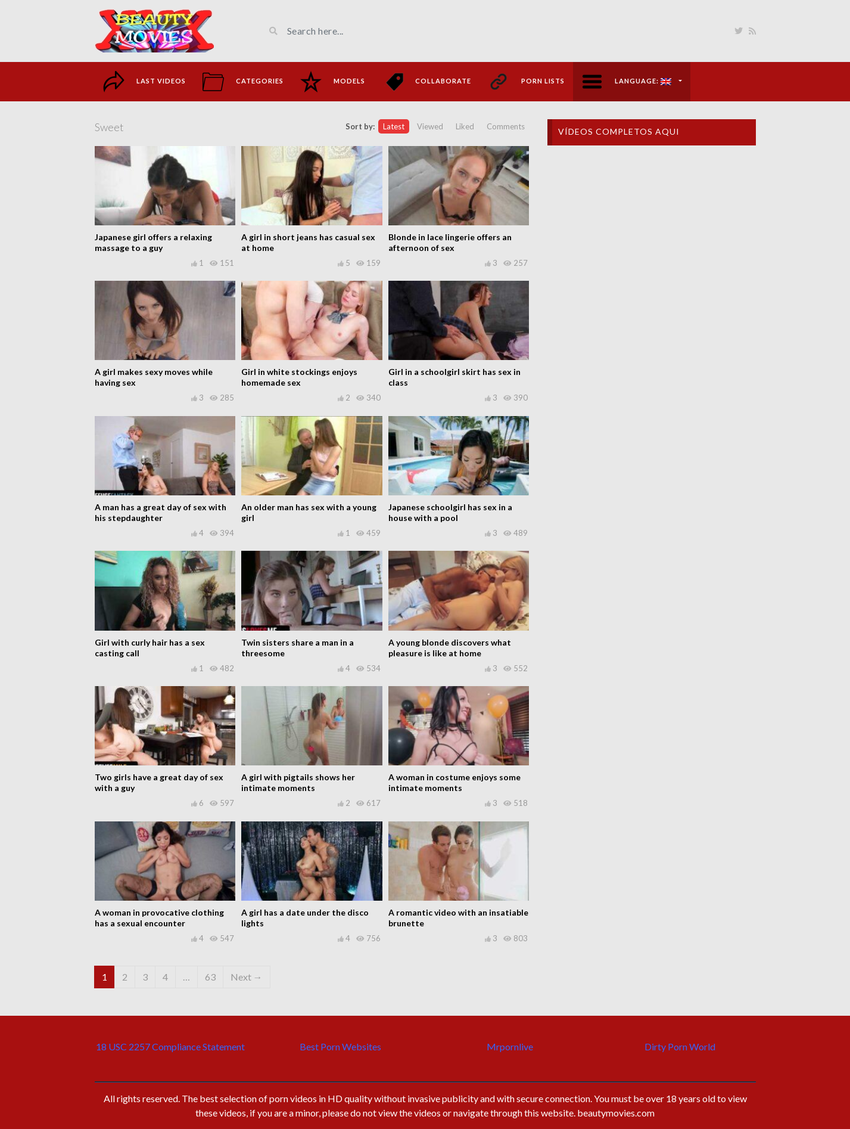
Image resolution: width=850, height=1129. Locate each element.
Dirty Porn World (679, 1046)
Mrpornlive (510, 1046)
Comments (506, 126)
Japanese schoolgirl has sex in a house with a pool (450, 512)
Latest (393, 126)
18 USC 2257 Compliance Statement (170, 1046)
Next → (247, 976)
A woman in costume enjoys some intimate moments (454, 782)
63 (210, 976)
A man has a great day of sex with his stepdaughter (160, 512)
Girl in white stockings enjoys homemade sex (299, 377)
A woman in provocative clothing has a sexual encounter (159, 917)
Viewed (430, 126)
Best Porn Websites (340, 1046)
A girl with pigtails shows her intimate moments (298, 782)
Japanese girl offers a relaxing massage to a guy (153, 242)
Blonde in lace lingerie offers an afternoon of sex (450, 242)
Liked (465, 126)
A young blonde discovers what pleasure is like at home (449, 647)
